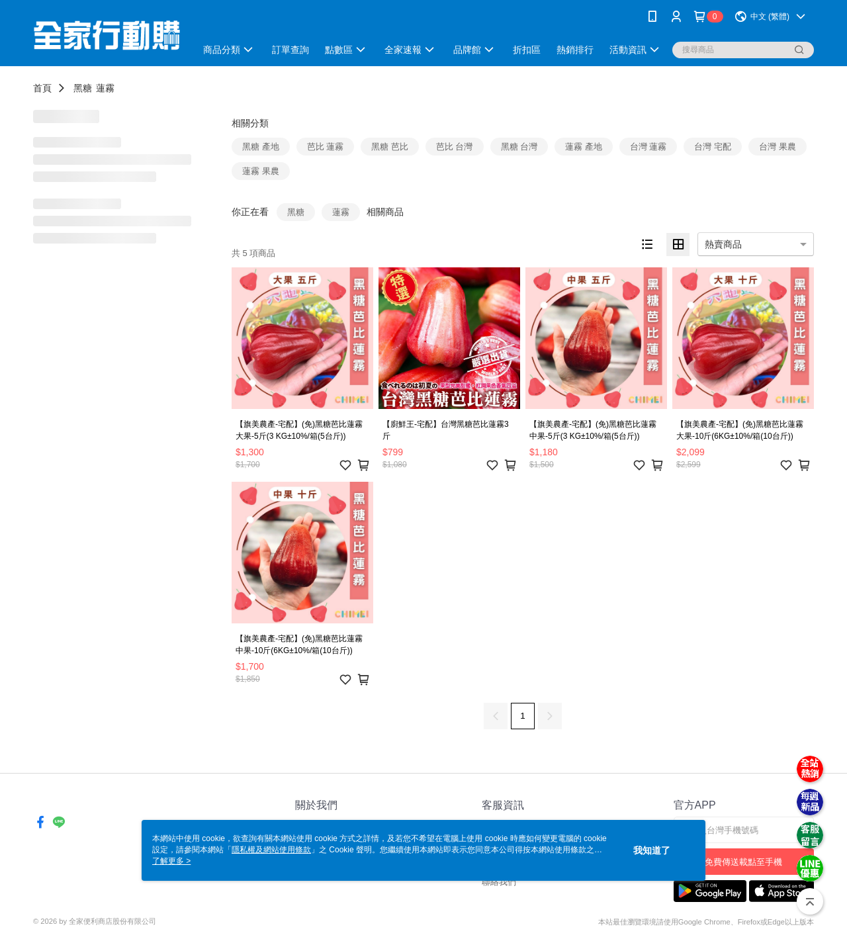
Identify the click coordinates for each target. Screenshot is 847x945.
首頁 (42, 88)
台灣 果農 (777, 147)
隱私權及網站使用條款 (271, 849)
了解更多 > (171, 861)
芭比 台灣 (454, 147)
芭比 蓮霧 (325, 147)
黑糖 (82, 88)
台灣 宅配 (712, 147)
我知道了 (651, 850)
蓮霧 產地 (583, 147)
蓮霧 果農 (260, 171)
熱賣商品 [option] (723, 244)
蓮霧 (105, 88)
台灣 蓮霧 (648, 147)
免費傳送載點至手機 (743, 862)
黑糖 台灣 (519, 147)
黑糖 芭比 (389, 147)
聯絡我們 (499, 882)
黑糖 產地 (260, 147)
